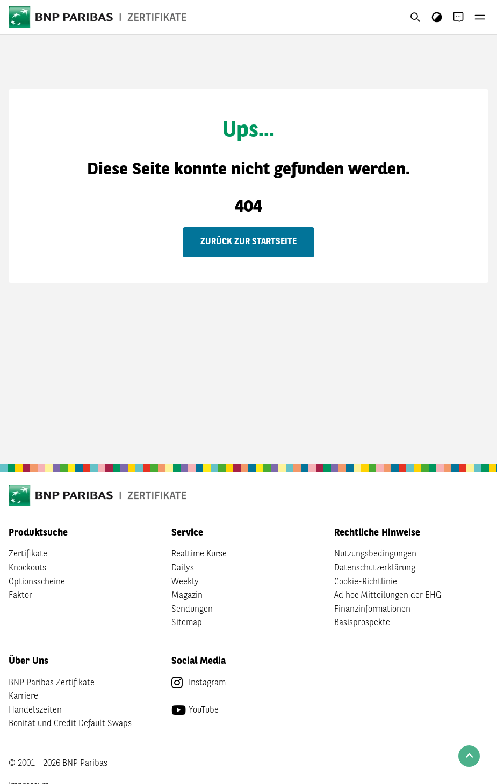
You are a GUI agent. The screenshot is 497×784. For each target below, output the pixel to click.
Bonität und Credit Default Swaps (70, 724)
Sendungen (192, 609)
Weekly (185, 582)
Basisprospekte (362, 623)
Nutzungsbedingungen (375, 554)
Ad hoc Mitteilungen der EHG (387, 595)
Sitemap (186, 623)
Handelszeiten (35, 710)
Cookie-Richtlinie (365, 582)
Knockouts (27, 568)
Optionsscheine (37, 582)
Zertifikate (28, 554)
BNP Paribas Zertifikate (52, 683)
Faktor (20, 595)
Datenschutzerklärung (374, 568)
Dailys (182, 568)
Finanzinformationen (372, 609)
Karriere (23, 696)
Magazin (187, 595)
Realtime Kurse (199, 554)
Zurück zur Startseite (248, 242)
